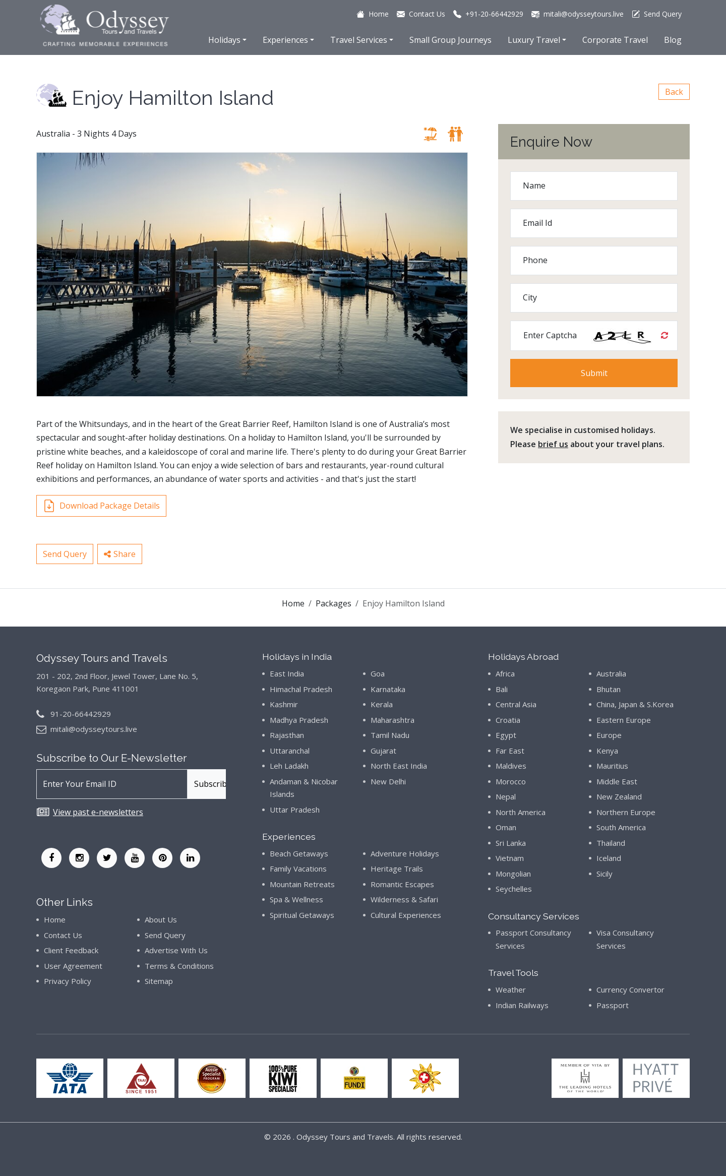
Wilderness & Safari (404, 899)
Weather (511, 989)
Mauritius (612, 766)
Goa (378, 673)
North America (521, 812)
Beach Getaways (299, 853)
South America (621, 827)
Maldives (511, 766)
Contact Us (63, 935)
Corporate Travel (615, 39)
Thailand (610, 843)
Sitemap (159, 981)
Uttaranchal (290, 751)
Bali (502, 689)
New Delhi (388, 781)
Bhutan (608, 689)
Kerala (382, 704)
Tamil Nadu (390, 735)
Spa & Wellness (296, 899)
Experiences (285, 39)
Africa (505, 673)
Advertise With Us (176, 950)
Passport (612, 1005)
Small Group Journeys (450, 39)
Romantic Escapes (402, 884)
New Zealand (619, 796)
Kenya (607, 751)
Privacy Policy (67, 981)
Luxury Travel (534, 39)
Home (293, 603)
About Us (161, 919)
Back (674, 91)
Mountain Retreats (302, 884)
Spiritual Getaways (302, 915)
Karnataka (388, 689)
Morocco (511, 781)
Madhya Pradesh (299, 720)
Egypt (506, 735)
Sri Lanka (511, 843)
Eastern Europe (623, 720)
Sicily (604, 874)
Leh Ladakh (289, 766)
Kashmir (284, 704)
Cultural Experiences (406, 915)
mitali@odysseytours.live (93, 729)
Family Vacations (298, 868)
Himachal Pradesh (301, 689)
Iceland (608, 858)
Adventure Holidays (405, 853)
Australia (611, 673)
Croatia (508, 720)
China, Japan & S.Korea (635, 704)
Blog (673, 39)
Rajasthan (287, 735)
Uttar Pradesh (295, 809)
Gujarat (383, 751)
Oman (506, 827)
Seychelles (514, 889)
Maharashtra (392, 720)
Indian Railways (522, 1005)
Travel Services (358, 39)
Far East (510, 751)
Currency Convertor (630, 989)
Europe (609, 735)
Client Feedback (71, 950)
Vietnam (510, 858)
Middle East (616, 781)
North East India (399, 766)
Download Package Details (101, 506)
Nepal (506, 796)
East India (287, 673)
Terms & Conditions (179, 966)
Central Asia (516, 704)
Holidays (224, 39)
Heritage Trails (397, 868)
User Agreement (73, 966)
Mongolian (513, 874)
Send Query (65, 554)
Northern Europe (625, 812)
